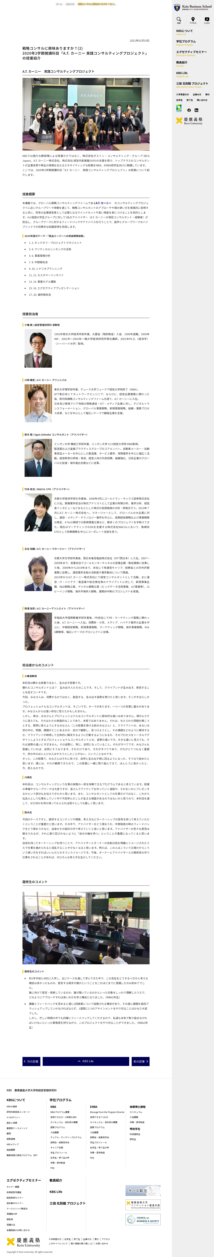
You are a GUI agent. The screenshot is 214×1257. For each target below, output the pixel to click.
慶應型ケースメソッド (17, 1128)
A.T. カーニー (103, 203)
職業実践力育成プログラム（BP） (23, 1155)
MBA (53, 1107)
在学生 (67, 1239)
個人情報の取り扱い (81, 1243)
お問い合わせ (102, 1243)
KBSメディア (13, 1144)
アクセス (106, 1239)
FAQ (52, 1167)
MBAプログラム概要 (60, 1111)
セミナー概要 (13, 1186)
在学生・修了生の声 (59, 1157)
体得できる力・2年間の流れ (63, 1117)
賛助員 (10, 1219)
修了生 (77, 1239)
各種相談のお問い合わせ (18, 1230)
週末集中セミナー (15, 1203)
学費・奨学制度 (57, 1162)
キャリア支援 (56, 1147)
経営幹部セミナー (15, 1197)
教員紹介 (56, 1180)
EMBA (93, 1107)
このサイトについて (58, 1243)
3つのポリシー (14, 1117)
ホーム (59, 3)
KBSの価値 (12, 1106)
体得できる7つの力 (99, 1117)
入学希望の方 (55, 1239)
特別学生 (135, 1129)
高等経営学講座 (14, 1192)
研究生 (133, 1139)
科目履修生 (135, 1134)
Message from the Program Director (107, 1111)
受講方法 (11, 1224)
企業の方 (87, 1239)
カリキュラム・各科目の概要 (64, 1122)
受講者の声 (12, 1213)
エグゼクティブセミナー (24, 1180)
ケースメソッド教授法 (17, 1208)
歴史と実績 (12, 1122)
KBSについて (16, 1099)
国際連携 (11, 1138)
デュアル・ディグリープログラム (66, 1137)
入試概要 (54, 1132)
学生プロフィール (58, 1152)
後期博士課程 (138, 1107)
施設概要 (11, 1149)
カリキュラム (136, 1111)
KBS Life (70, 3)
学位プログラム (60, 1099)
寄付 (96, 1239)
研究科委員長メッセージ (18, 1111)
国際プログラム (57, 1127)
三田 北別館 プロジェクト (68, 1203)
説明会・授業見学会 (59, 1142)
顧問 (9, 1133)
